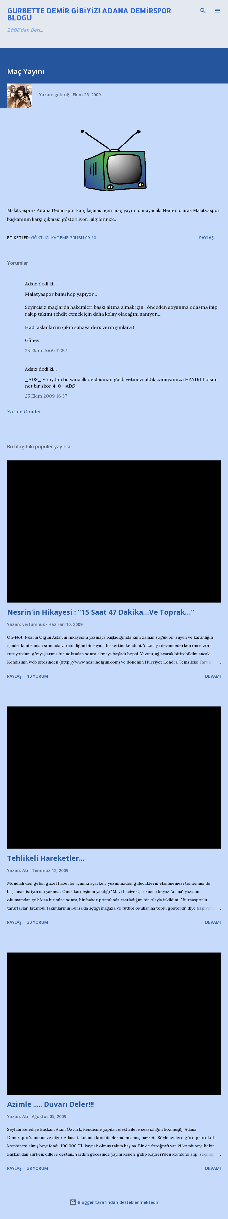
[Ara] (203, 10)
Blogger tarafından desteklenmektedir (114, 1202)
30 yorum (37, 922)
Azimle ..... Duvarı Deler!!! (50, 1104)
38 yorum (37, 1168)
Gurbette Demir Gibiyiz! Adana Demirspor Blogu (89, 14)
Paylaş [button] (206, 237)
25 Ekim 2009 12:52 (46, 351)
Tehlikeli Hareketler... (45, 858)
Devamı (213, 676)
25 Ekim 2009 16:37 (46, 396)
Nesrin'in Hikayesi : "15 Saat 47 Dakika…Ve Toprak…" (100, 612)
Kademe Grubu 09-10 (73, 237)
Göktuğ (40, 237)
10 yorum (37, 676)
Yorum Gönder (24, 412)
